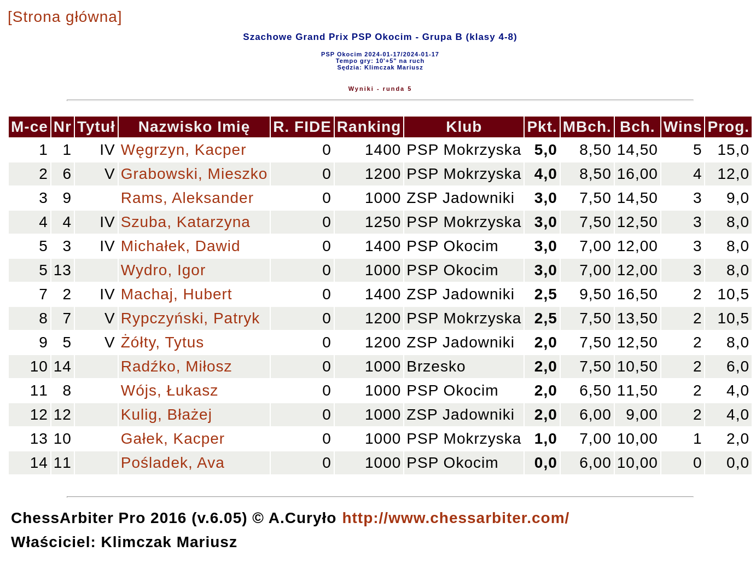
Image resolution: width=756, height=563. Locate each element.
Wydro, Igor (163, 270)
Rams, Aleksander (187, 197)
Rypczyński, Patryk (190, 318)
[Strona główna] (65, 16)
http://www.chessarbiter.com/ (455, 517)
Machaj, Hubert (176, 294)
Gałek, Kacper (173, 438)
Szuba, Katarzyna (186, 221)
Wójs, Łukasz (170, 390)
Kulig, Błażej (166, 414)
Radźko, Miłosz (176, 366)
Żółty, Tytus (163, 342)
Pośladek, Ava (173, 462)
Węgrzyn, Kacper (184, 149)
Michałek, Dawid (181, 245)
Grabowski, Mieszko (194, 173)
